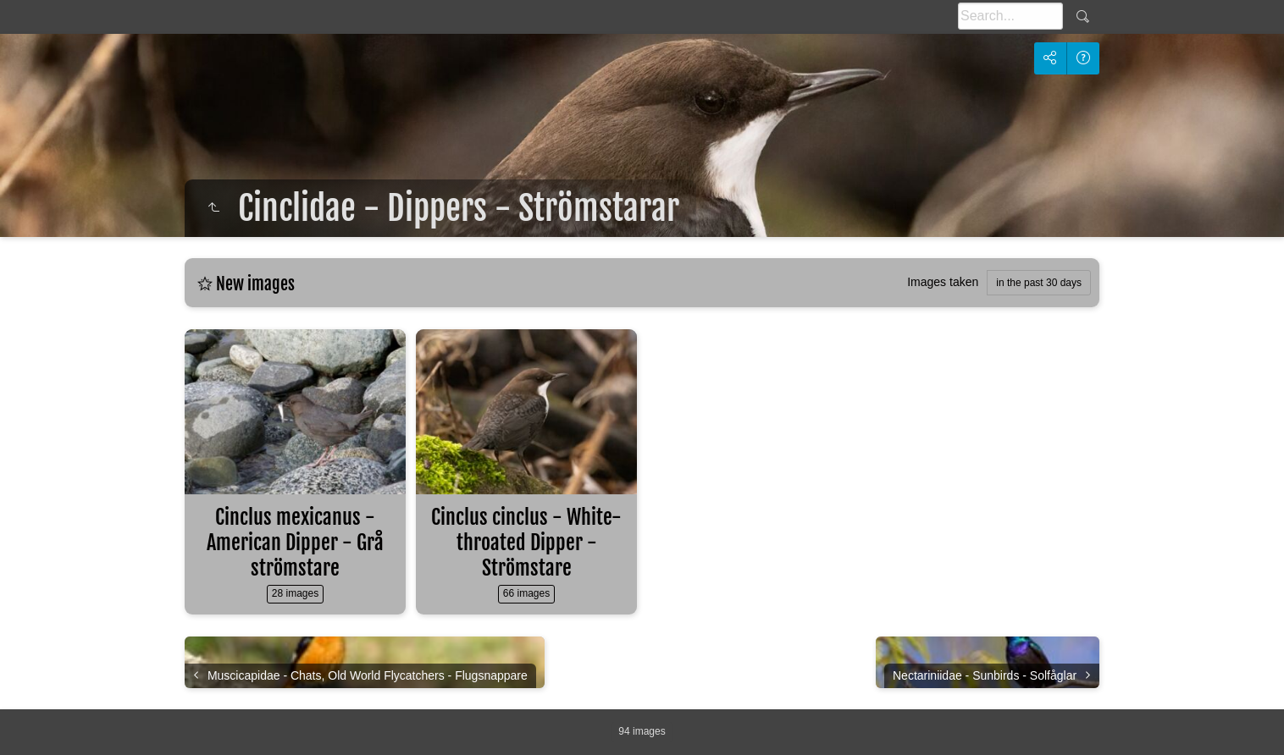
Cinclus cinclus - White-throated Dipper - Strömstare (526, 542)
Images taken (942, 282)
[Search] (1010, 16)
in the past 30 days (1039, 283)
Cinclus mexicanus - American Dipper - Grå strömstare (295, 542)
